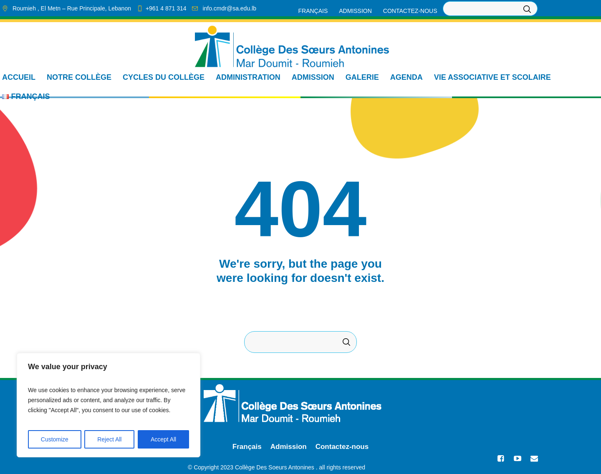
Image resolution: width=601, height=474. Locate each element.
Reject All (109, 439)
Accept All (163, 439)
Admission (288, 447)
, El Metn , (72, 8)
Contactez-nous (342, 447)
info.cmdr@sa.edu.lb (229, 8)
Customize (54, 439)
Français (247, 447)
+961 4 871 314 (166, 8)
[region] (108, 405)
